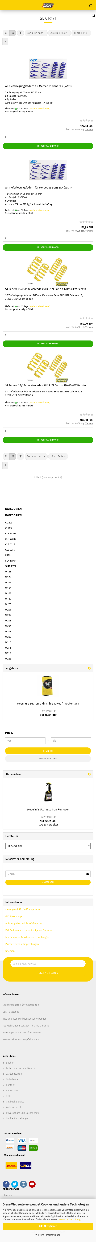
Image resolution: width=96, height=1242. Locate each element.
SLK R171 (10, 566)
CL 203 (8, 522)
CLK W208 (10, 533)
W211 (8, 647)
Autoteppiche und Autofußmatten (23, 923)
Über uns (7, 1195)
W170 (8, 604)
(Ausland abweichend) (39, 108)
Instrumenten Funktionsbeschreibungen (27, 937)
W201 (8, 609)
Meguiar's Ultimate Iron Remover (48, 809)
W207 (8, 631)
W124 (8, 577)
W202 (8, 615)
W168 (8, 593)
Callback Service (15, 1101)
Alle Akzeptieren (48, 1226)
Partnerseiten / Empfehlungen (22, 944)
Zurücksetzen (48, 758)
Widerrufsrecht (14, 1107)
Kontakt (10, 1085)
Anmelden (48, 882)
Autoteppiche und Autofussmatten (22, 1032)
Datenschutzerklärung (69, 1219)
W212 (8, 653)
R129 (8, 555)
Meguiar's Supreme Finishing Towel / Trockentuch (48, 703)
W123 (8, 571)
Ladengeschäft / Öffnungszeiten (23, 909)
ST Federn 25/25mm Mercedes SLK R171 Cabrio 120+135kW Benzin (45, 289)
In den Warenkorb (48, 146)
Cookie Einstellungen (17, 1118)
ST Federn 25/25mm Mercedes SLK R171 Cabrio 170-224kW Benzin (45, 385)
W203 (8, 620)
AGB (8, 1096)
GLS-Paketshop (11, 1011)
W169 (8, 598)
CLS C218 (10, 544)
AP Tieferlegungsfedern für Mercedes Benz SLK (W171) (38, 86)
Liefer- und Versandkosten (20, 1068)
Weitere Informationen (48, 1235)
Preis (9, 732)
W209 (8, 636)
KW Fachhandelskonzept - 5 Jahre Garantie (28, 930)
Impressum (12, 1090)
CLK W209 (10, 539)
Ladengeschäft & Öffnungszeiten (21, 1004)
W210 (8, 642)
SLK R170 (10, 560)
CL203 (8, 528)
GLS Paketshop (13, 916)
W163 (8, 582)
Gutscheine (12, 1079)
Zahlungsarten (14, 1073)
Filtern (48, 750)
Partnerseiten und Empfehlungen (21, 1039)
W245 (8, 658)
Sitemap (10, 951)
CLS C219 (10, 549)
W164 (8, 587)
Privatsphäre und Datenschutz (22, 1112)
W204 (8, 625)
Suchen (10, 1062)
